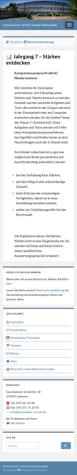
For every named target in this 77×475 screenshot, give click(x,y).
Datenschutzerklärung (50, 290)
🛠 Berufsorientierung (38, 42)
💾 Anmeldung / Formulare (23, 337)
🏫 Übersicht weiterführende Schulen (30, 369)
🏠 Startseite (14, 322)
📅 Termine (13, 345)
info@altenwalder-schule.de (28, 412)
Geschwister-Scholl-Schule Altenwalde (30, 25)
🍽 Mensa (12, 353)
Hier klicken (17, 423)
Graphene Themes (36, 470)
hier (8, 283)
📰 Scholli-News (16, 330)
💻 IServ (11, 361)
